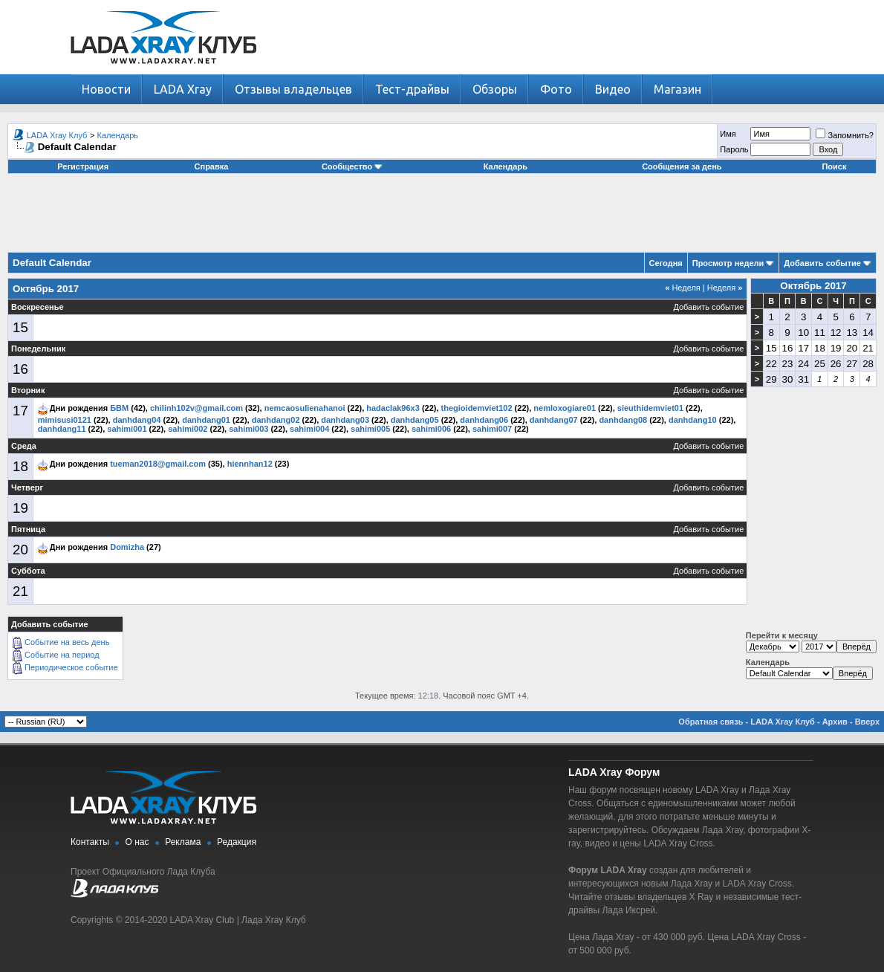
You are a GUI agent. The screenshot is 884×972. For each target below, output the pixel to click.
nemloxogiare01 (564, 408)
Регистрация (82, 166)
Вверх (867, 721)
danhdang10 (693, 419)
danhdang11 (62, 428)
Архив (835, 721)
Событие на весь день (67, 642)
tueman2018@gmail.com (158, 463)
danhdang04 (137, 419)
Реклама (183, 842)
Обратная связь (710, 721)
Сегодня (666, 263)
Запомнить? (845, 135)
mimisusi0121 (64, 419)
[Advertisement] (442, 218)
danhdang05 (415, 419)
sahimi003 (248, 428)
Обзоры (494, 89)
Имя (727, 133)
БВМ (119, 408)
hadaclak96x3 (393, 408)
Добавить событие (822, 263)
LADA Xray (183, 89)
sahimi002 (187, 428)
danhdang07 (554, 419)
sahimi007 (492, 428)
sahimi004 (309, 428)
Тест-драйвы (412, 89)
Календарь (118, 135)
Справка (212, 166)
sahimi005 (370, 428)
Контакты (90, 842)
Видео (613, 89)
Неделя (683, 287)
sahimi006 (431, 428)
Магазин (677, 89)
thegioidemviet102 (477, 408)
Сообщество (352, 166)
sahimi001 (126, 428)
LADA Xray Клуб (57, 135)
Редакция (236, 842)
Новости (106, 89)
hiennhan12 (250, 463)
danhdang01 (206, 419)
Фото (556, 89)
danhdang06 (484, 419)
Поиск (834, 166)
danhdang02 (276, 419)
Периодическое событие (71, 667)
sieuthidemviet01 (650, 408)
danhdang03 (345, 419)
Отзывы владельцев (293, 89)
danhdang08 (623, 419)
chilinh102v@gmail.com (196, 408)
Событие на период (62, 654)
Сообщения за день (681, 166)
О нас (137, 842)
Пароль (734, 149)
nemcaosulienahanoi (304, 408)
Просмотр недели (728, 263)
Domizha (127, 546)
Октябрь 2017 (813, 285)
